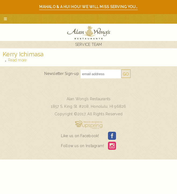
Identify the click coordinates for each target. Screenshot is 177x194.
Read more (17, 60)
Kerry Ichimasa (23, 54)
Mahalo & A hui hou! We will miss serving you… (88, 7)
